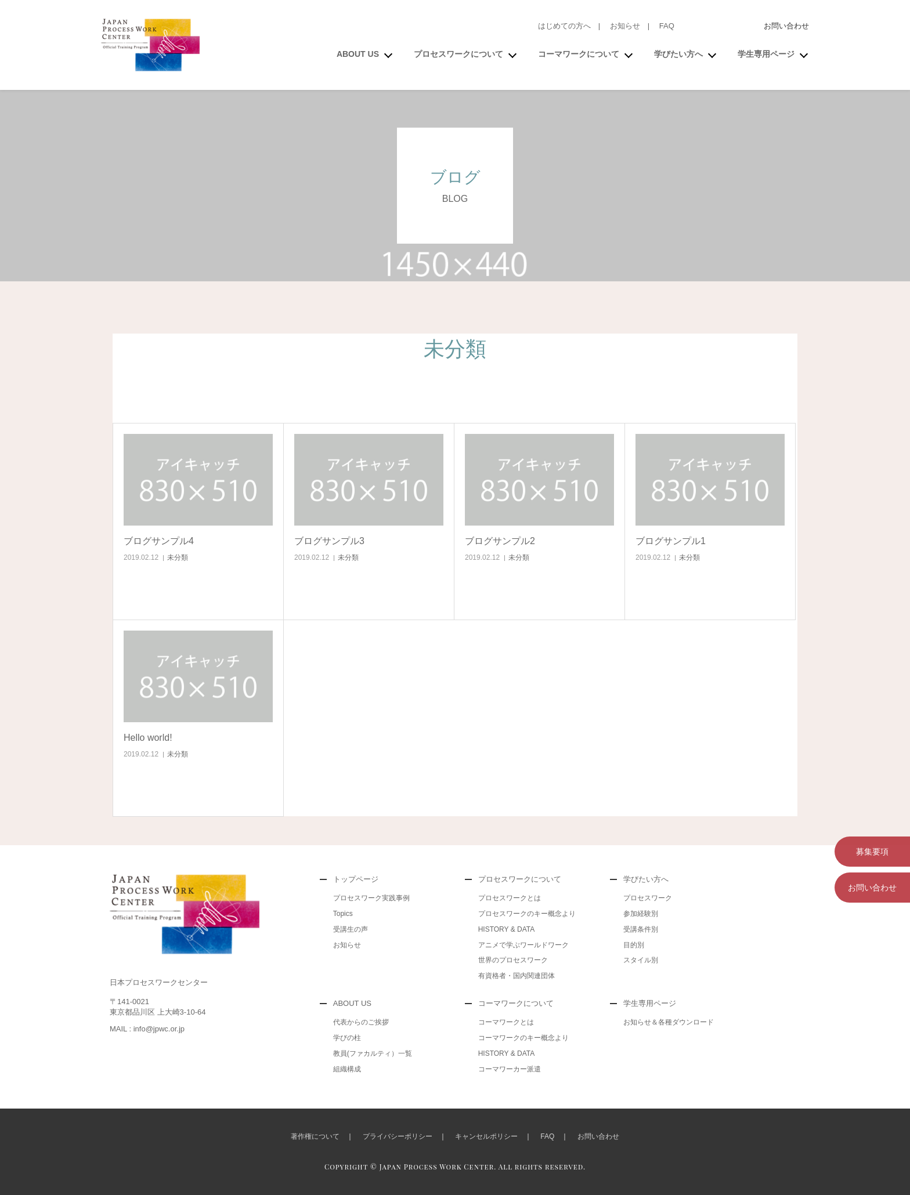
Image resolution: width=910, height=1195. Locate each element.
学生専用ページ (766, 54)
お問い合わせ (786, 25)
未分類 (177, 557)
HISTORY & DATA (506, 929)
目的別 (633, 945)
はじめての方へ (564, 25)
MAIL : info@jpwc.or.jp (147, 1028)
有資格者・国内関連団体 (516, 976)
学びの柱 (347, 1038)
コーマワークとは (506, 1022)
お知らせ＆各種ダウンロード (668, 1022)
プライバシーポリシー (397, 1136)
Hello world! (148, 738)
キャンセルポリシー (486, 1136)
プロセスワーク (647, 898)
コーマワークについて (578, 54)
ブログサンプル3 (329, 541)
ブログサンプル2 (500, 541)
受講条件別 (640, 929)
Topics (343, 914)
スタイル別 (640, 960)
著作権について (315, 1136)
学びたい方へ (678, 54)
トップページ (355, 879)
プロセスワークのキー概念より (527, 914)
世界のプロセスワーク (513, 960)
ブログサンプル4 (159, 541)
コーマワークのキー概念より (523, 1038)
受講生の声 (350, 929)
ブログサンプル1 (670, 541)
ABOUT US (358, 54)
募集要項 (872, 851)
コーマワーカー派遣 (509, 1069)
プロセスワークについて (458, 54)
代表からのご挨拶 (361, 1022)
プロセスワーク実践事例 (371, 898)
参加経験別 (640, 914)
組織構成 (347, 1069)
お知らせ (625, 25)
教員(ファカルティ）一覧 (372, 1053)
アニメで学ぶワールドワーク (523, 945)
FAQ (666, 25)
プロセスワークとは (509, 898)
